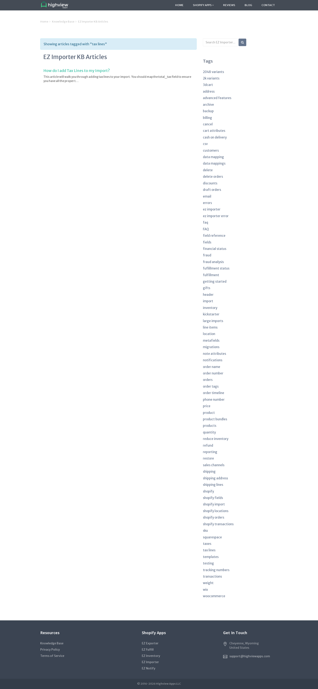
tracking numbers (216, 570)
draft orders (212, 190)
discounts (210, 183)
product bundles (215, 419)
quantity (209, 432)
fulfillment (211, 275)
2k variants (211, 78)
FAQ (206, 229)
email (207, 196)
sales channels (213, 465)
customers (211, 150)
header (208, 295)
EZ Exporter (150, 643)
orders (207, 380)
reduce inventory (215, 439)
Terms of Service (52, 656)
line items (210, 327)
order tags (211, 386)
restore (208, 458)
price (206, 406)
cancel (208, 124)
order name (211, 367)
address (209, 91)
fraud (207, 255)
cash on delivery (215, 137)
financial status (214, 249)
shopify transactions (218, 524)
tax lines (209, 550)
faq (205, 222)
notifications (212, 360)
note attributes (214, 354)
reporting (210, 452)
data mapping (213, 157)
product (209, 413)
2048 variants (213, 72)
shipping (209, 472)
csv (205, 144)
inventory (210, 308)
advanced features (217, 98)
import (208, 301)
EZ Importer (150, 662)
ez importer (211, 209)
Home (179, 5)
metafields (211, 341)
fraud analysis (213, 262)
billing (207, 118)
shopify (208, 491)
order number (213, 373)
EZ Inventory (151, 656)
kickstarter (211, 314)
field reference (214, 236)
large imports (213, 321)
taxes (207, 544)
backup (208, 111)
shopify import (214, 504)
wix (205, 590)
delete (208, 170)
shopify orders (213, 517)
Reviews (229, 5)
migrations (211, 347)
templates (211, 557)
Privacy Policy (50, 649)
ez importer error (216, 216)
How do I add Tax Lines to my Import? (76, 70)
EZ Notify (148, 668)
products (209, 426)
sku (205, 531)
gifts (206, 288)
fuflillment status (216, 268)
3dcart (208, 85)
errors (207, 203)
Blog (248, 5)
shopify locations (215, 511)
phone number (214, 400)
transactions (212, 576)
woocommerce (214, 596)
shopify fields (213, 498)
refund (208, 445)
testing (208, 563)
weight (208, 583)
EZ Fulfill (148, 649)
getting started (214, 281)
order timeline (213, 393)
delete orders (213, 177)
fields (207, 242)
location (209, 334)
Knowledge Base (63, 21)
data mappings (214, 163)
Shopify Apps (203, 5)
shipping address (215, 478)
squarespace (212, 537)
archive (208, 105)
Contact (268, 5)
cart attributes (214, 131)
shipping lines (213, 485)
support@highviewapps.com (249, 656)
